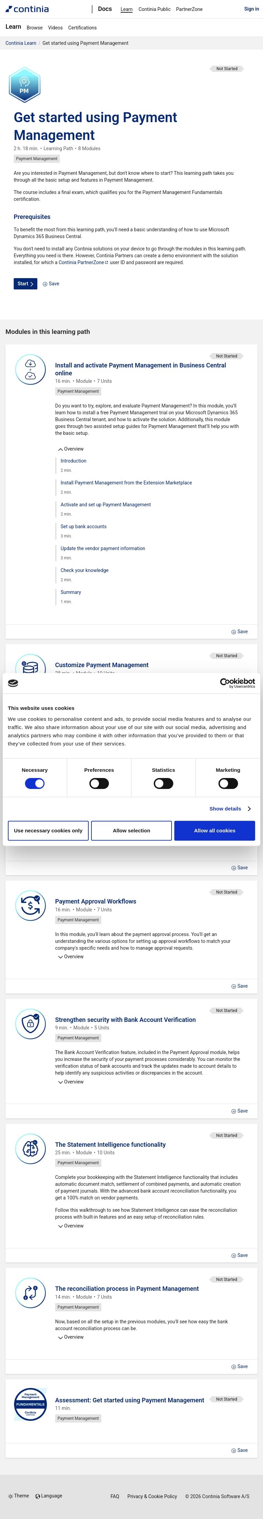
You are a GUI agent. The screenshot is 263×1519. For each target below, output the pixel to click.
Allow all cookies (215, 830)
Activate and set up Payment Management (106, 504)
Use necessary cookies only (48, 830)
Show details (225, 809)
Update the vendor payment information (103, 548)
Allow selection (131, 830)
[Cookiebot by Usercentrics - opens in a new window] (225, 683)
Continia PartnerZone (84, 262)
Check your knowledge (85, 570)
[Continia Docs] (27, 9)
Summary (71, 592)
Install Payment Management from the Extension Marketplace (126, 482)
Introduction (73, 461)
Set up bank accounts (84, 526)
